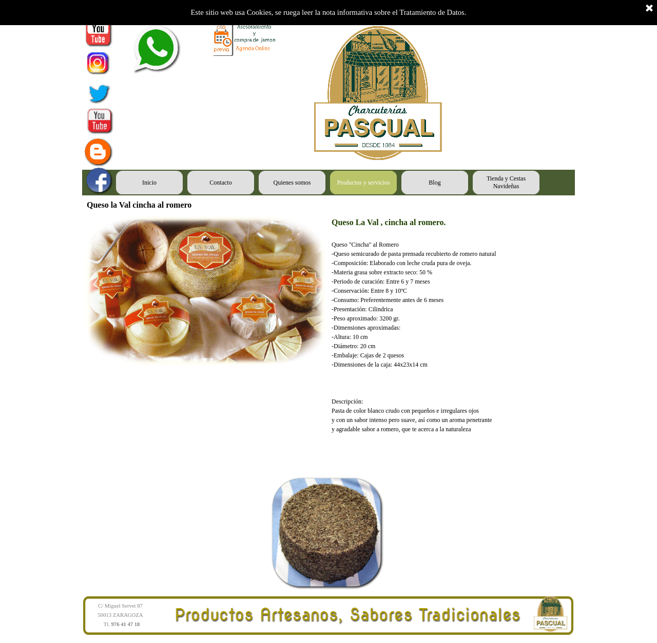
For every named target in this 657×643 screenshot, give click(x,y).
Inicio (149, 182)
